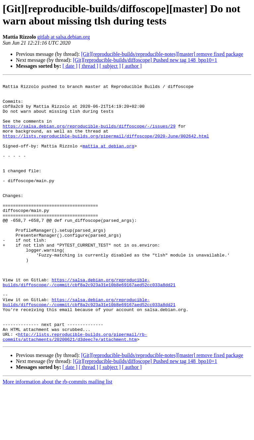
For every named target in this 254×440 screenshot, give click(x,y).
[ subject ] (110, 66)
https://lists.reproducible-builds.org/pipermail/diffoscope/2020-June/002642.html (106, 148)
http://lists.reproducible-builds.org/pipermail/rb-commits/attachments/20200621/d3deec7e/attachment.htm (75, 389)
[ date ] (70, 66)
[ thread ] (88, 66)
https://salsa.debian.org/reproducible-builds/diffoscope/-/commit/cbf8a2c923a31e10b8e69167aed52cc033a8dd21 (89, 323)
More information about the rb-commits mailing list (57, 434)
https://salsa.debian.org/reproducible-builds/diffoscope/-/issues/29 (89, 136)
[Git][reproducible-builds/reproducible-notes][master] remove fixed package (162, 54)
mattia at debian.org (108, 160)
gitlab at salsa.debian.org (63, 37)
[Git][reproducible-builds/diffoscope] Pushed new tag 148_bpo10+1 (145, 60)
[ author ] (132, 66)
